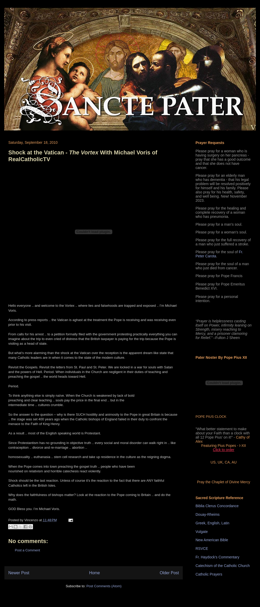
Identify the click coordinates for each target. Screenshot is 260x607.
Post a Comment (27, 550)
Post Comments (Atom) (103, 586)
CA (227, 462)
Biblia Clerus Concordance (217, 506)
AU (234, 462)
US (213, 462)
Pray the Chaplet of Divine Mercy (223, 482)
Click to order (223, 450)
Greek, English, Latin (212, 523)
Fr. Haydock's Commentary (217, 557)
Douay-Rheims (208, 514)
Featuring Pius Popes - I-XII (223, 445)
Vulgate (202, 532)
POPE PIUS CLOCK (211, 417)
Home (94, 573)
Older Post (169, 573)
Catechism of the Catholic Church (223, 566)
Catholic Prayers (209, 574)
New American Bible (212, 540)
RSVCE (202, 548)
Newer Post (18, 573)
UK (220, 462)
